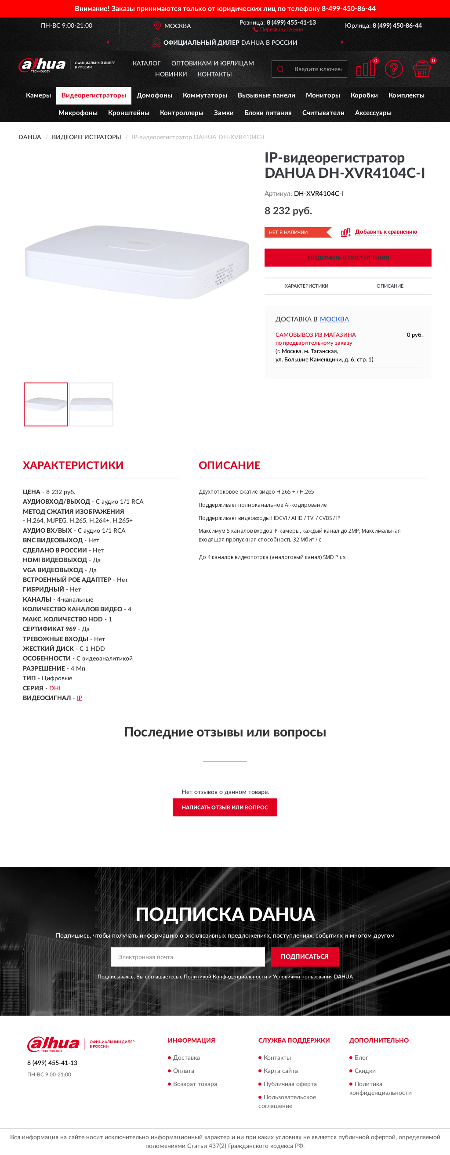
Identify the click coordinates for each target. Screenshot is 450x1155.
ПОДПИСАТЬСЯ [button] (305, 957)
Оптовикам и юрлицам (212, 64)
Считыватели (323, 113)
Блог (361, 1058)
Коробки (364, 95)
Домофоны (154, 95)
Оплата (183, 1071)
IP (79, 698)
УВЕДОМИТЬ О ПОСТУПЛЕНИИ (348, 257)
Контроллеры (181, 113)
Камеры (38, 95)
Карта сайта (281, 1071)
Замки (224, 113)
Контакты (215, 75)
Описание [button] (390, 286)
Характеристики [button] (306, 286)
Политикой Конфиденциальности (225, 976)
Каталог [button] (147, 64)
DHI (55, 689)
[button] (278, 29)
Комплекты (406, 95)
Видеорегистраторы (94, 95)
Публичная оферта (290, 1084)
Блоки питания (268, 113)
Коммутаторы (205, 95)
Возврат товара (195, 1084)
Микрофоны (78, 113)
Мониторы (323, 95)
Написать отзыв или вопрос (225, 807)
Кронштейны (128, 113)
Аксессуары (373, 113)
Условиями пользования (303, 976)
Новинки (171, 75)
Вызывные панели (266, 95)
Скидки (365, 1071)
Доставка (186, 1058)
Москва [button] (334, 319)
